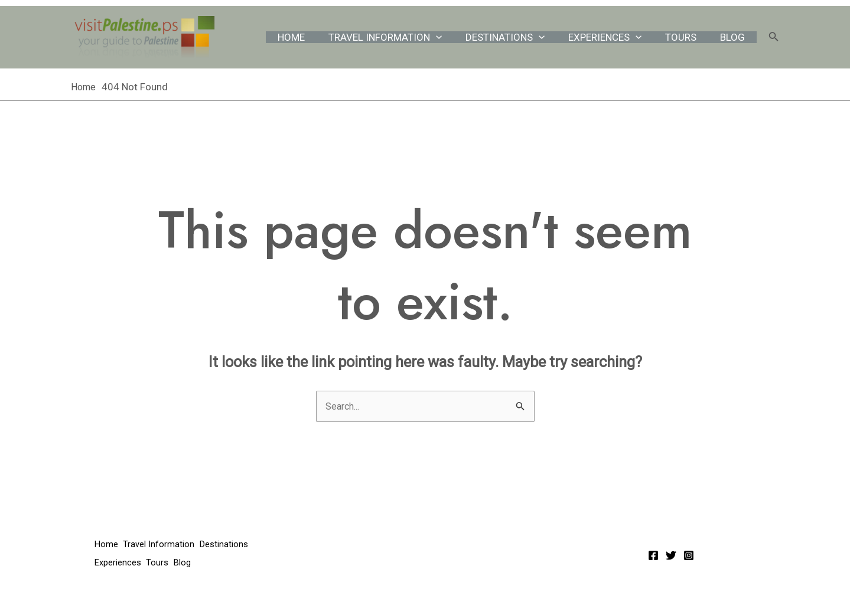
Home (310, 37)
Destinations (517, 37)
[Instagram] (688, 555)
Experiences (613, 37)
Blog (734, 37)
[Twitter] (671, 555)
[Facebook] (653, 555)
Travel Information (401, 37)
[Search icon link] (773, 37)
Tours (686, 37)
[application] (452, 37)
